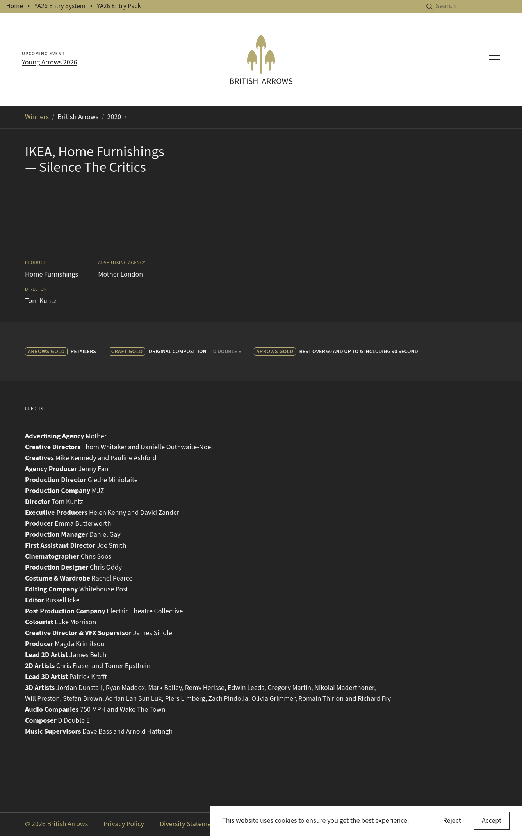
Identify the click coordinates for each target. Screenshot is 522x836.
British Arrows (77, 117)
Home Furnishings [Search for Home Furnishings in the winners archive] (51, 274)
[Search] (479, 6)
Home (14, 6)
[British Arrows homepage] (261, 59)
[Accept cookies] (492, 821)
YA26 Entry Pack (119, 6)
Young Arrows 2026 (49, 62)
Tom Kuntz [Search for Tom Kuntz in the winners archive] (40, 301)
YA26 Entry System (60, 6)
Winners (37, 117)
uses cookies (278, 820)
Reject (452, 820)
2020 (114, 117)
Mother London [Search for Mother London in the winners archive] (120, 274)
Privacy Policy (123, 824)
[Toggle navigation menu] (494, 60)
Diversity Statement (188, 824)
